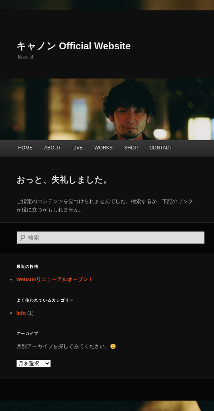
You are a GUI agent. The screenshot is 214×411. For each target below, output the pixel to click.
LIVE (77, 148)
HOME (25, 148)
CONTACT (161, 148)
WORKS (103, 148)
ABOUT (52, 148)
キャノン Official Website (73, 45)
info (21, 313)
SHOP (131, 148)
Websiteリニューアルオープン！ (55, 279)
